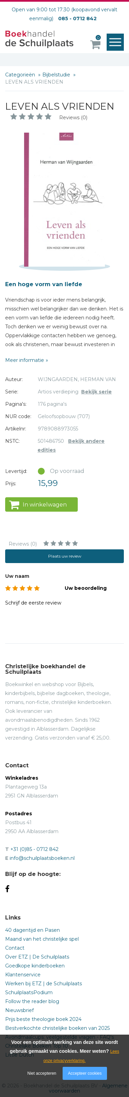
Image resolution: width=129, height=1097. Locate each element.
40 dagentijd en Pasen (32, 930)
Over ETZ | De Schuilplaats (37, 957)
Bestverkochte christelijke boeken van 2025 (57, 1028)
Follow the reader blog (32, 1001)
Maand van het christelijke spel (42, 939)
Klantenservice (23, 975)
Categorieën (20, 75)
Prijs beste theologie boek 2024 (43, 1019)
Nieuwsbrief (19, 1010)
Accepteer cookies (84, 1073)
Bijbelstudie (57, 75)
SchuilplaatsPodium (29, 992)
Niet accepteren (42, 1073)
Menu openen (116, 42)
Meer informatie (24, 360)
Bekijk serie (96, 392)
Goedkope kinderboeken (35, 966)
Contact (14, 948)
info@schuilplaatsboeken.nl (42, 858)
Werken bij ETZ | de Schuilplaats (43, 983)
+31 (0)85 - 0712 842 (34, 849)
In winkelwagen (45, 504)
